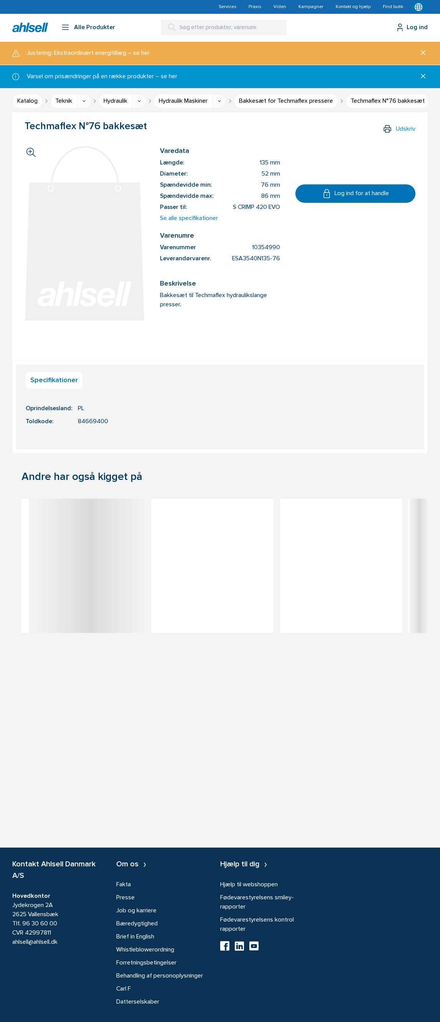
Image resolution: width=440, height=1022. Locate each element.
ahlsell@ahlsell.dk (35, 942)
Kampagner (310, 7)
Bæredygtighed (137, 924)
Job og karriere (136, 911)
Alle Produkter (94, 27)
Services (227, 7)
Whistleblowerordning (145, 950)
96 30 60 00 (39, 924)
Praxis (255, 7)
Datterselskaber (137, 1002)
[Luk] (420, 53)
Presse (125, 897)
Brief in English (135, 937)
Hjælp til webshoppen (249, 884)
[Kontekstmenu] (418, 7)
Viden (280, 7)
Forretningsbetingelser (146, 963)
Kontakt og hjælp (353, 7)
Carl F (123, 989)
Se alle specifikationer (189, 218)
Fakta (123, 884)
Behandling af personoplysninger (159, 976)
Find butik (393, 7)
